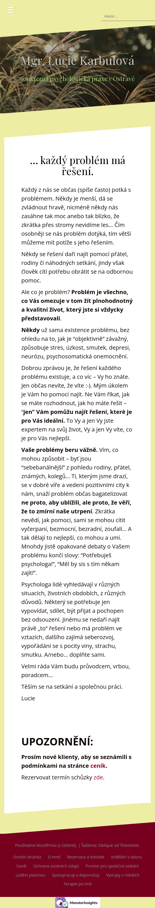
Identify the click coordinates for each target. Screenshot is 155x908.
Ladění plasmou (30, 875)
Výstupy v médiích (122, 875)
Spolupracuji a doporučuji (75, 875)
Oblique (105, 845)
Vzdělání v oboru (126, 857)
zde (98, 777)
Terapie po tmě (77, 883)
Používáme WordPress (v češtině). (46, 845)
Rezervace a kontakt (85, 857)
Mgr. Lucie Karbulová (77, 60)
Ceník (21, 866)
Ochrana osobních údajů (56, 866)
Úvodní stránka (27, 857)
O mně (54, 857)
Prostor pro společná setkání (112, 866)
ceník (98, 765)
